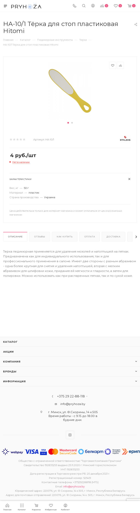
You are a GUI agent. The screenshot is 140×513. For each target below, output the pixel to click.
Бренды (9, 371)
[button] (68, 122)
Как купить (65, 236)
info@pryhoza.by (72, 404)
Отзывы (39, 236)
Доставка (113, 236)
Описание (15, 236)
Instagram (70, 435)
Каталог (10, 341)
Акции (8, 351)
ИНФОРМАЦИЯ (14, 381)
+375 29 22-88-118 (71, 396)
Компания (11, 361)
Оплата (89, 236)
